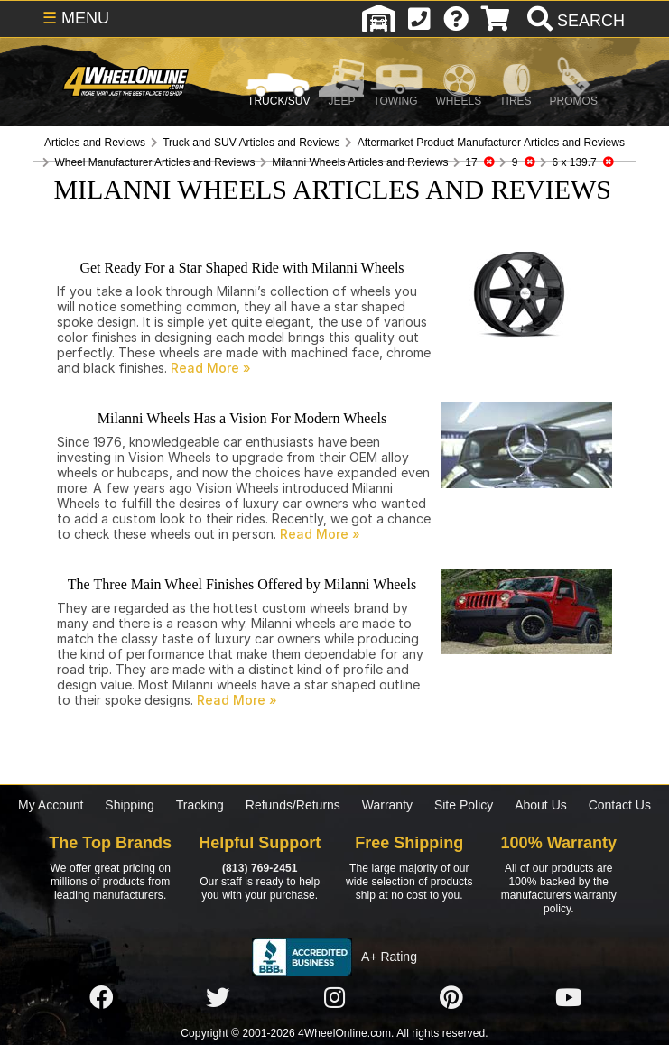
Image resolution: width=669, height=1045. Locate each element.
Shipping (129, 805)
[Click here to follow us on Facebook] (101, 998)
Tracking (200, 805)
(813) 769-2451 (259, 868)
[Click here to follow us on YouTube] (569, 998)
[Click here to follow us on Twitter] (218, 998)
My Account (50, 805)
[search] (574, 21)
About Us (541, 805)
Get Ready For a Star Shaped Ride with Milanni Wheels (241, 267)
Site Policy (463, 805)
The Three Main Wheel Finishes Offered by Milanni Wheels (242, 584)
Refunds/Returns (293, 805)
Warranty (387, 805)
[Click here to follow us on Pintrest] (451, 998)
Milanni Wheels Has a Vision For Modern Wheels (242, 418)
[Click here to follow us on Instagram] (335, 998)
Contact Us (620, 805)
